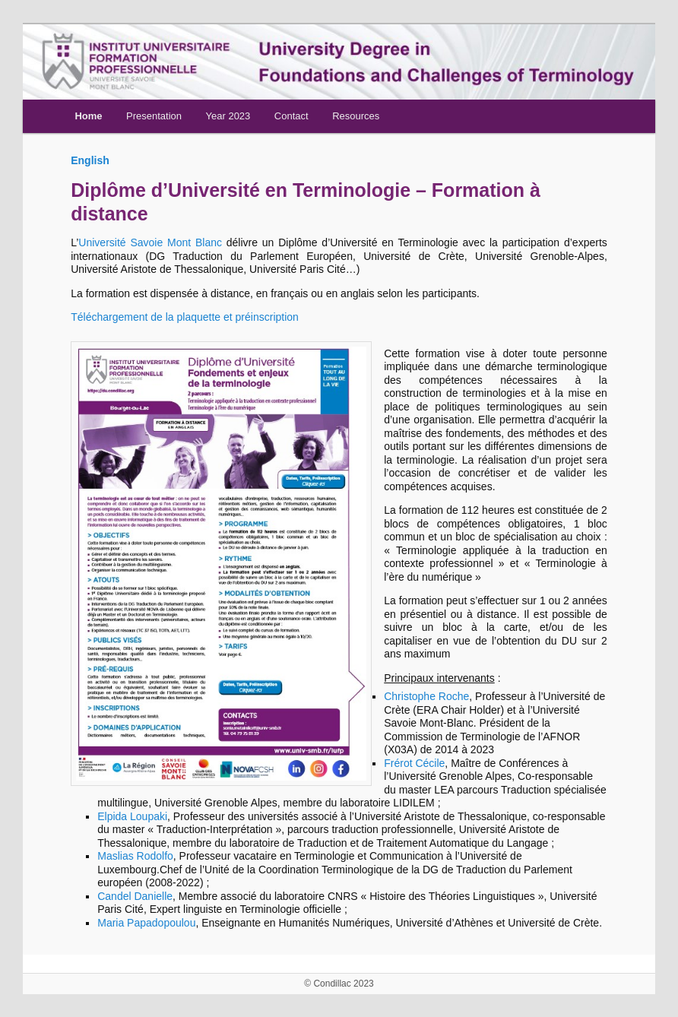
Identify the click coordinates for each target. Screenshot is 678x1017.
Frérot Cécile (414, 763)
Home (88, 116)
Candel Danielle (135, 896)
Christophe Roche (426, 696)
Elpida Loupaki (132, 816)
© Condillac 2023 (339, 983)
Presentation (154, 116)
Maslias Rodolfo (135, 856)
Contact (291, 116)
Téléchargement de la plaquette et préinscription (185, 317)
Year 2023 (228, 116)
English (90, 160)
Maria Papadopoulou (146, 923)
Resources (355, 116)
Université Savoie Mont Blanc (150, 242)
